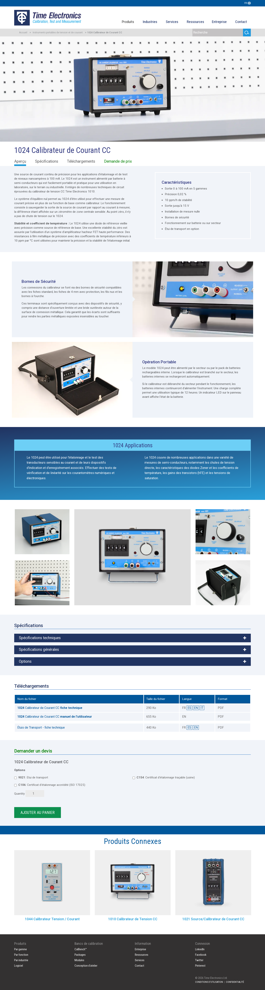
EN (196, 708)
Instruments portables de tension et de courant (58, 32)
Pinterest (200, 965)
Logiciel (18, 965)
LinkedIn (199, 949)
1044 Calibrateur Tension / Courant (52, 919)
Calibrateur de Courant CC (49, 708)
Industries (150, 21)
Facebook (200, 954)
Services (172, 21)
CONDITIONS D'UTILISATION (209, 981)
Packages (80, 954)
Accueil (23, 32)
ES (189, 708)
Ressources (195, 21)
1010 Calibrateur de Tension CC (132, 919)
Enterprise (140, 949)
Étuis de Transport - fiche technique (41, 727)
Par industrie (21, 960)
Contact (241, 21)
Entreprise (219, 21)
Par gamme (20, 949)
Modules (79, 960)
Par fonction (21, 954)
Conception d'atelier (86, 965)
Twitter (199, 960)
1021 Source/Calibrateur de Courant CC (213, 919)
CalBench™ (81, 949)
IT (202, 708)
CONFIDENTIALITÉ (235, 981)
